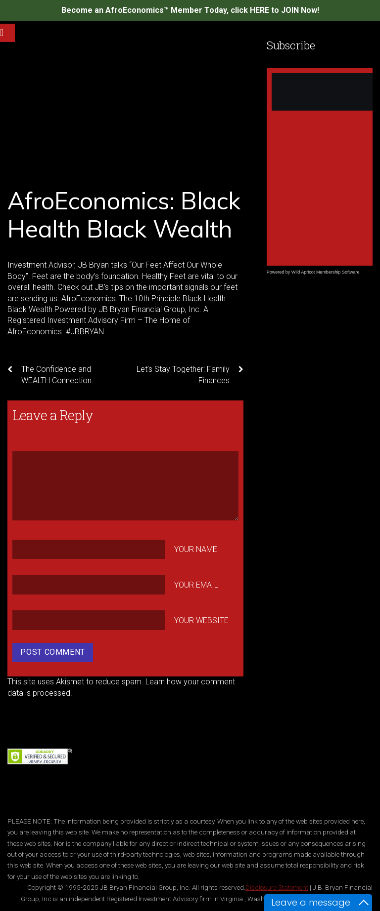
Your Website (201, 620)
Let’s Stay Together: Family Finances (190, 374)
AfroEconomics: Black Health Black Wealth (123, 215)
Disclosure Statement (276, 887)
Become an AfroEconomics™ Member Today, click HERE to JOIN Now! (190, 10)
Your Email (196, 585)
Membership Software (338, 272)
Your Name (195, 549)
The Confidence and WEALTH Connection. (50, 374)
